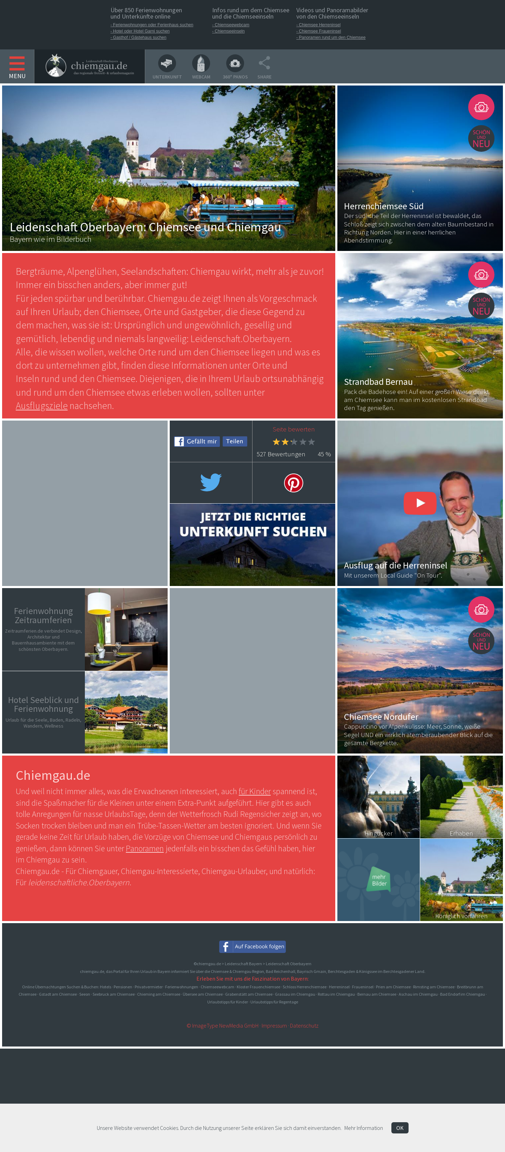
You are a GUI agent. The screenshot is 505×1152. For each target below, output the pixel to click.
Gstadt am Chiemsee (58, 994)
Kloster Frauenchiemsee (258, 986)
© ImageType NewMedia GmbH (222, 1025)
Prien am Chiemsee (393, 986)
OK (400, 1127)
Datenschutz (304, 1025)
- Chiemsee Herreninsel (318, 24)
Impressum (274, 1025)
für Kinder (255, 791)
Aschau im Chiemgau (418, 994)
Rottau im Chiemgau (336, 994)
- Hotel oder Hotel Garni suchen (140, 31)
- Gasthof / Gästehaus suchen (138, 37)
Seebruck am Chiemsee (114, 994)
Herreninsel (339, 986)
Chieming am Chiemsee (158, 994)
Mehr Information (363, 1127)
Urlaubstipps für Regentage (274, 1001)
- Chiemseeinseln (228, 31)
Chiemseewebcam (217, 986)
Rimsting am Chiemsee (433, 986)
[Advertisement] (85, 502)
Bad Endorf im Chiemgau (462, 994)
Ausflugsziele (42, 405)
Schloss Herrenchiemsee (304, 986)
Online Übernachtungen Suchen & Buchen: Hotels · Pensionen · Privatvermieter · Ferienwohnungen (110, 986)
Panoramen (145, 848)
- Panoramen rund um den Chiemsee (330, 37)
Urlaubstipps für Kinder (227, 1001)
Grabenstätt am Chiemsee (248, 994)
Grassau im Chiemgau (295, 994)
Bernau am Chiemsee (376, 994)
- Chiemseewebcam (230, 24)
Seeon (84, 994)
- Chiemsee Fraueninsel (318, 31)
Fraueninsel (362, 986)
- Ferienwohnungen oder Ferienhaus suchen (151, 24)
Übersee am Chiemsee (203, 994)
